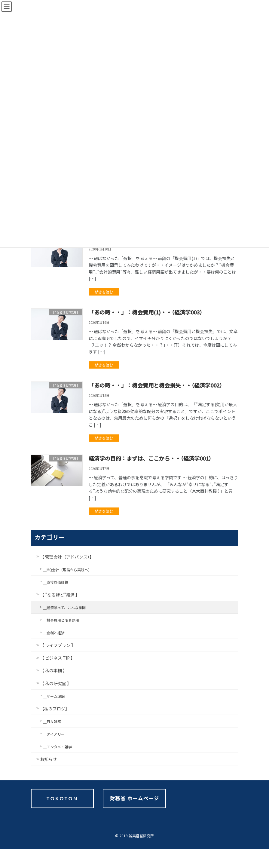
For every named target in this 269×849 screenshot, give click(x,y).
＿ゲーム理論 (54, 696)
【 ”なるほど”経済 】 (60, 595)
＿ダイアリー (54, 734)
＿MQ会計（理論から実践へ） (67, 569)
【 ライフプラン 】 (57, 645)
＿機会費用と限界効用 (61, 620)
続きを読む (104, 291)
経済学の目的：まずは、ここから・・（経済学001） (151, 458)
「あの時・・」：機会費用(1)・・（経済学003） (147, 312)
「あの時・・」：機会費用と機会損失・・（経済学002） (157, 385)
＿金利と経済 (54, 632)
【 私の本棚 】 (53, 670)
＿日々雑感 (52, 721)
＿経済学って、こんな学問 (64, 607)
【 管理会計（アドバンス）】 (67, 557)
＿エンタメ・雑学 (57, 746)
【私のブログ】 (54, 709)
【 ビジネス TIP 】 (57, 658)
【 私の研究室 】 (55, 683)
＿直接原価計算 (55, 582)
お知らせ (48, 759)
